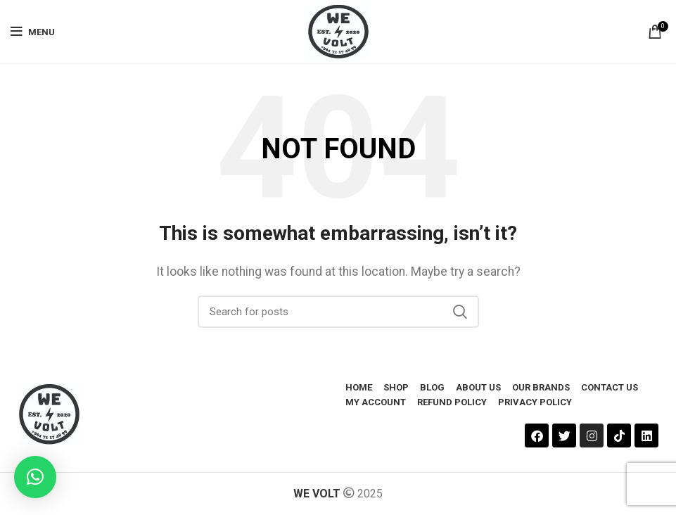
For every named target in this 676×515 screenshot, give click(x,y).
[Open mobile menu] (33, 32)
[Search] (338, 311)
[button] (35, 477)
